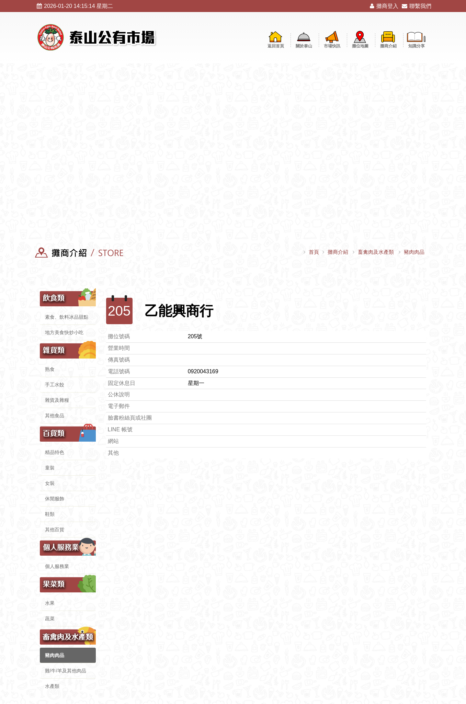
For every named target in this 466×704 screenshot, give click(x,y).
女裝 (50, 483)
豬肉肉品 (414, 252)
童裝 (50, 467)
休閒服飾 (54, 498)
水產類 (52, 686)
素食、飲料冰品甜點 (66, 317)
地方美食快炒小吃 (64, 332)
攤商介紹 (338, 252)
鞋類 (50, 514)
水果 (50, 603)
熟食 (50, 369)
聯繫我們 (416, 6)
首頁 (314, 252)
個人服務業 (57, 566)
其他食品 (54, 415)
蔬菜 (50, 618)
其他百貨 (54, 529)
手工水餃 (54, 384)
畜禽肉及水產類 (376, 252)
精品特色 (54, 452)
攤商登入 (384, 6)
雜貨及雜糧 (57, 400)
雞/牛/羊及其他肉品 (65, 670)
